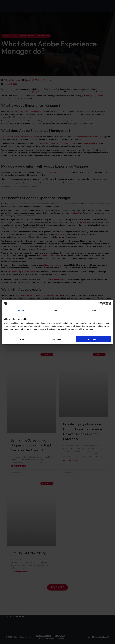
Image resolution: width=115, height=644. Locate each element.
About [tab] (94, 310)
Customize (57, 339)
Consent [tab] (20, 310)
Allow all (93, 339)
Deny (21, 339)
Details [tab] (57, 310)
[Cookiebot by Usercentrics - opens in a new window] (100, 303)
